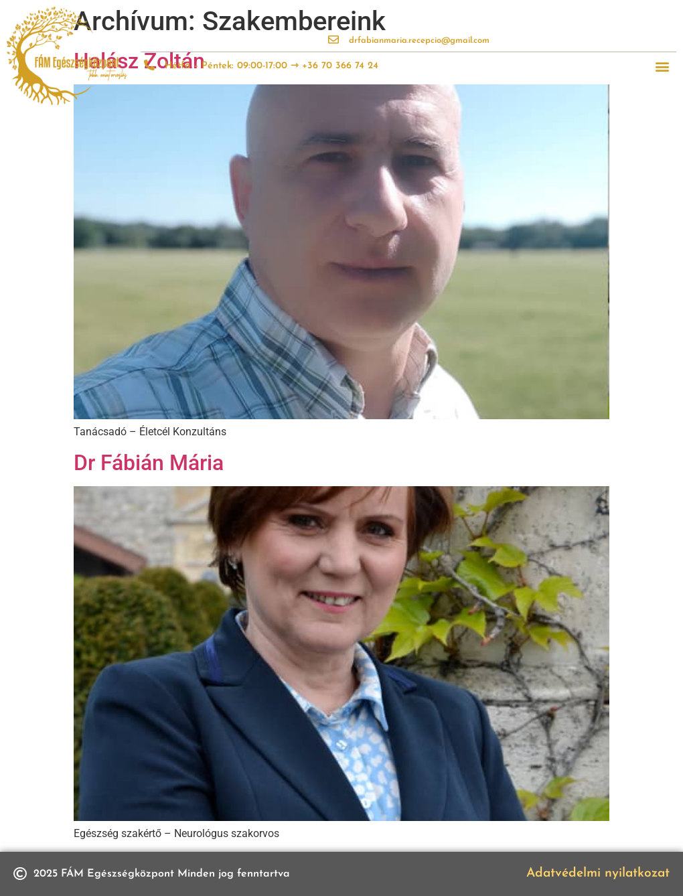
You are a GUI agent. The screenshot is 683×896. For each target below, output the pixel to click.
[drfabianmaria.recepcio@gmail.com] (333, 39)
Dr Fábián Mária (149, 462)
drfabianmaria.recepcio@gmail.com (419, 40)
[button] (662, 67)
